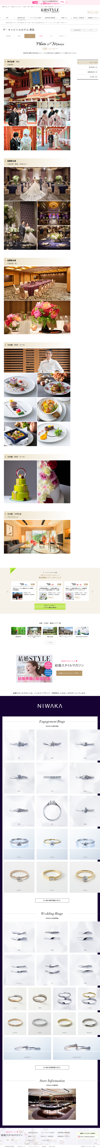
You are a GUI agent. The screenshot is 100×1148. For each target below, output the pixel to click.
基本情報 (8, 36)
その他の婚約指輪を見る (51, 900)
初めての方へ (31, 1140)
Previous (7, 592)
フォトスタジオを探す (48, 1132)
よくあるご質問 (45, 1140)
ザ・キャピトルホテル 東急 (18, 29)
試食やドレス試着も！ (50, 606)
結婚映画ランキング (64, 1136)
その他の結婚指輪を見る (51, 1067)
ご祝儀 (40, 36)
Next (92, 592)
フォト (29, 36)
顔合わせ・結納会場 (47, 1136)
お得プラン (62, 36)
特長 (19, 36)
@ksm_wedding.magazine (87, 1136)
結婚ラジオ (31, 1136)
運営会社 (44, 1146)
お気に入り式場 (93, 12)
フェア (51, 36)
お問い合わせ (52, 1146)
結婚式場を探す (33, 1132)
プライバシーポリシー (34, 1146)
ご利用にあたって (21, 1146)
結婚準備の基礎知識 (64, 1132)
